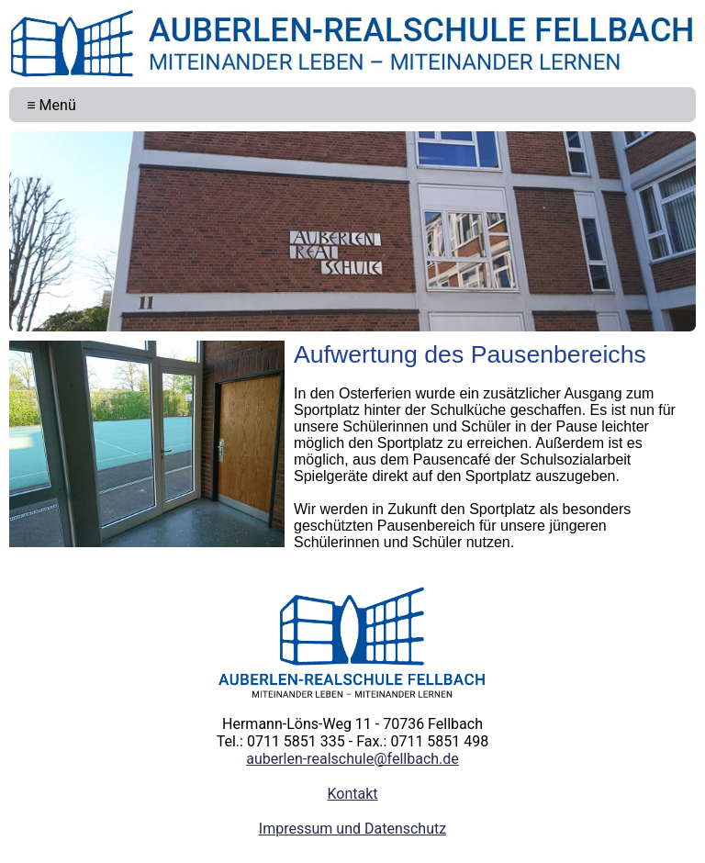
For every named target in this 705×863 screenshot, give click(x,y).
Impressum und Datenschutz (352, 828)
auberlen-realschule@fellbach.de (352, 759)
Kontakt (352, 793)
